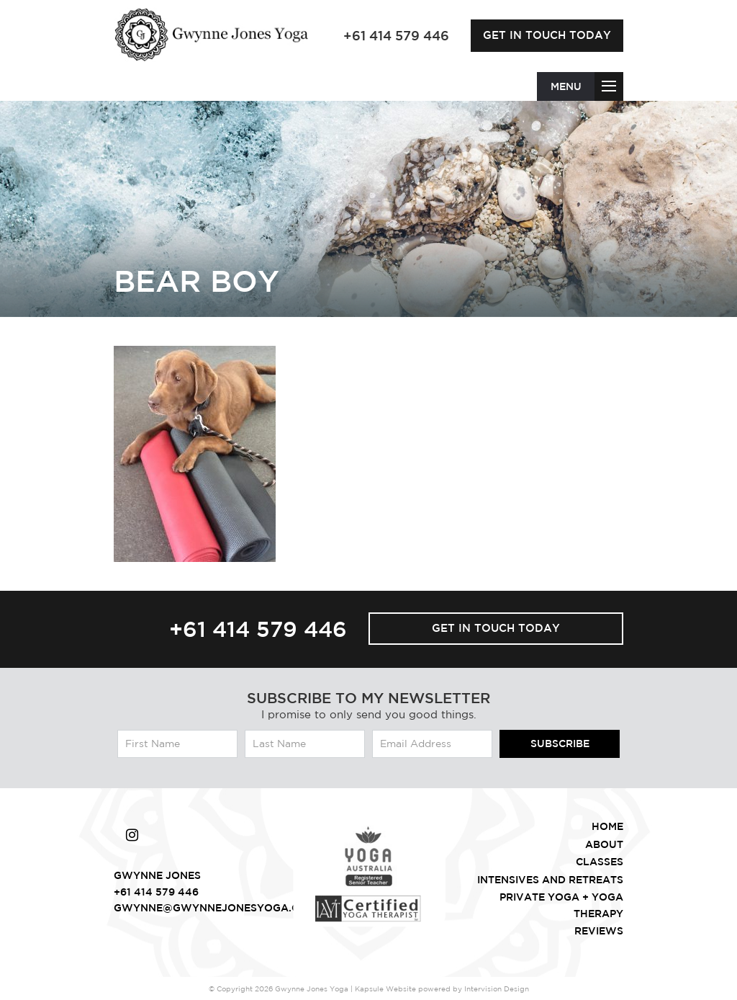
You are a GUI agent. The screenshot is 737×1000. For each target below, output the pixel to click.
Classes (599, 861)
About (604, 844)
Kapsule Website (385, 988)
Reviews (598, 931)
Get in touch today (547, 35)
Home (607, 826)
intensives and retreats (550, 879)
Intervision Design (496, 988)
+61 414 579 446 (258, 628)
